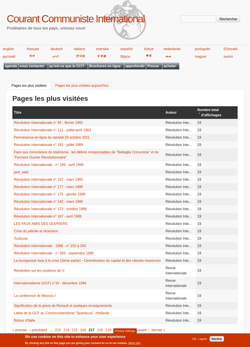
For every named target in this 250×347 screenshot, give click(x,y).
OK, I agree (199, 340)
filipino (125, 56)
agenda (11, 66)
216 (83, 330)
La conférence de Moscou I (35, 296)
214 (66, 330)
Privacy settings (125, 332)
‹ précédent (38, 330)
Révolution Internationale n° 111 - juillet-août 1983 (52, 130)
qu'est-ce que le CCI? (66, 66)
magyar (200, 56)
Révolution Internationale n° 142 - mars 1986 (48, 201)
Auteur (171, 112)
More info (134, 344)
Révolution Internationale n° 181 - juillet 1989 (48, 145)
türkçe (149, 49)
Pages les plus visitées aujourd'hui (81, 86)
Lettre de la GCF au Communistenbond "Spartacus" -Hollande (61, 313)
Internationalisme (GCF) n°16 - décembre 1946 (50, 283)
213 (58, 330)
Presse (153, 66)
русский (9, 56)
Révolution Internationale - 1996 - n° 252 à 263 (50, 246)
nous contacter (32, 66)
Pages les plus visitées (31, 85)
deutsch (57, 49)
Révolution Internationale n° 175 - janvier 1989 (49, 194)
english (8, 49)
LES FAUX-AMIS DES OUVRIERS (40, 224)
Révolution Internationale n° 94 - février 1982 (48, 122)
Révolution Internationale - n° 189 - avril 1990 (49, 165)
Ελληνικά (230, 49)
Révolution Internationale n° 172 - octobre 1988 (50, 209)
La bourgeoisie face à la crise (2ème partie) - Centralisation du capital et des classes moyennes (87, 260)
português (202, 49)
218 (100, 330)
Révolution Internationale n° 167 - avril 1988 (47, 216)
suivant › (142, 330)
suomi (228, 56)
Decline (217, 340)
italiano (79, 49)
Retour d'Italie (24, 320)
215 (75, 330)
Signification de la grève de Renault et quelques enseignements (63, 306)
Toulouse (21, 238)
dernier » (158, 330)
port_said (21, 172)
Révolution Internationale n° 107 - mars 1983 (48, 179)
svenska (102, 49)
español (126, 49)
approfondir (135, 66)
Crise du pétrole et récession (36, 231)
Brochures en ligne (105, 66)
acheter (170, 66)
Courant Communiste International (76, 19)
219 (108, 330)
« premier (19, 330)
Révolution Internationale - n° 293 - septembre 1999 (54, 253)
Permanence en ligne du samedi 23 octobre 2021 (52, 137)
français (33, 49)
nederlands (172, 49)
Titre (17, 112)
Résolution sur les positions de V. (39, 270)
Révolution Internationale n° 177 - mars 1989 (48, 187)
